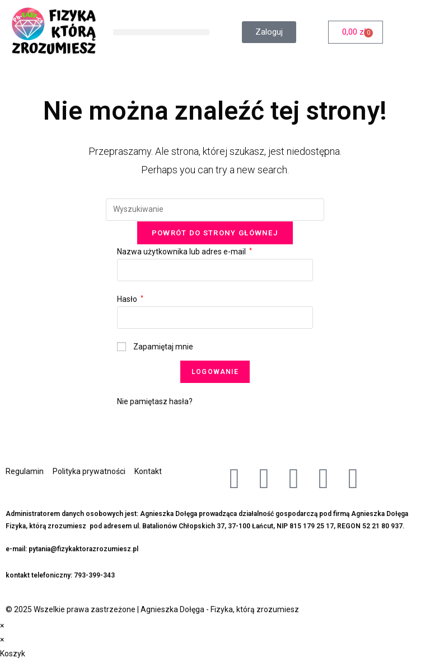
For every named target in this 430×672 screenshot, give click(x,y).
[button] (161, 32)
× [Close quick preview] (2, 625)
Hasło (130, 299)
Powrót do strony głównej (215, 233)
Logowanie (215, 372)
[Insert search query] (215, 209)
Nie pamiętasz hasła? (155, 401)
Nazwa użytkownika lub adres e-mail (184, 251)
